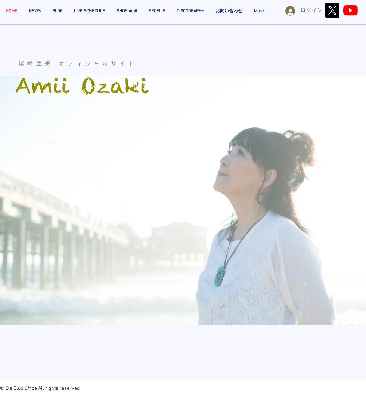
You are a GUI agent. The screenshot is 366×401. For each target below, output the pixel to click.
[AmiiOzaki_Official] (350, 10)
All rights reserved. (59, 388)
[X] (332, 10)
